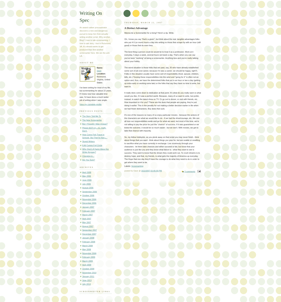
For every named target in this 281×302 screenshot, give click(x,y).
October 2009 (88, 269)
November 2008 (89, 253)
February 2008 (88, 242)
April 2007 (86, 219)
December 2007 (89, 234)
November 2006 (89, 199)
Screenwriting (137, 166)
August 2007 (87, 226)
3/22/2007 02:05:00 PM (151, 171)
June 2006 (87, 180)
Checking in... (88, 156)
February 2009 (88, 257)
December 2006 (89, 203)
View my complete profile (91, 104)
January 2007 (88, 207)
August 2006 (87, 188)
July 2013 (86, 284)
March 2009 (87, 261)
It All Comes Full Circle (92, 145)
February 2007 (88, 211)
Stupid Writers (88, 141)
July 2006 (86, 184)
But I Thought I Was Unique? (95, 124)
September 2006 (89, 192)
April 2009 (86, 265)
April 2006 (86, 172)
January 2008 (88, 238)
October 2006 (88, 195)
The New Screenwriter (92, 120)
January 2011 (88, 276)
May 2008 (86, 249)
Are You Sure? (88, 160)
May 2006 (86, 176)
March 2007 (87, 215)
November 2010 (89, 273)
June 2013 (87, 280)
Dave (99, 71)
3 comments (189, 171)
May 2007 (86, 222)
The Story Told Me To (91, 116)
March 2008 (87, 246)
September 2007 (89, 230)
